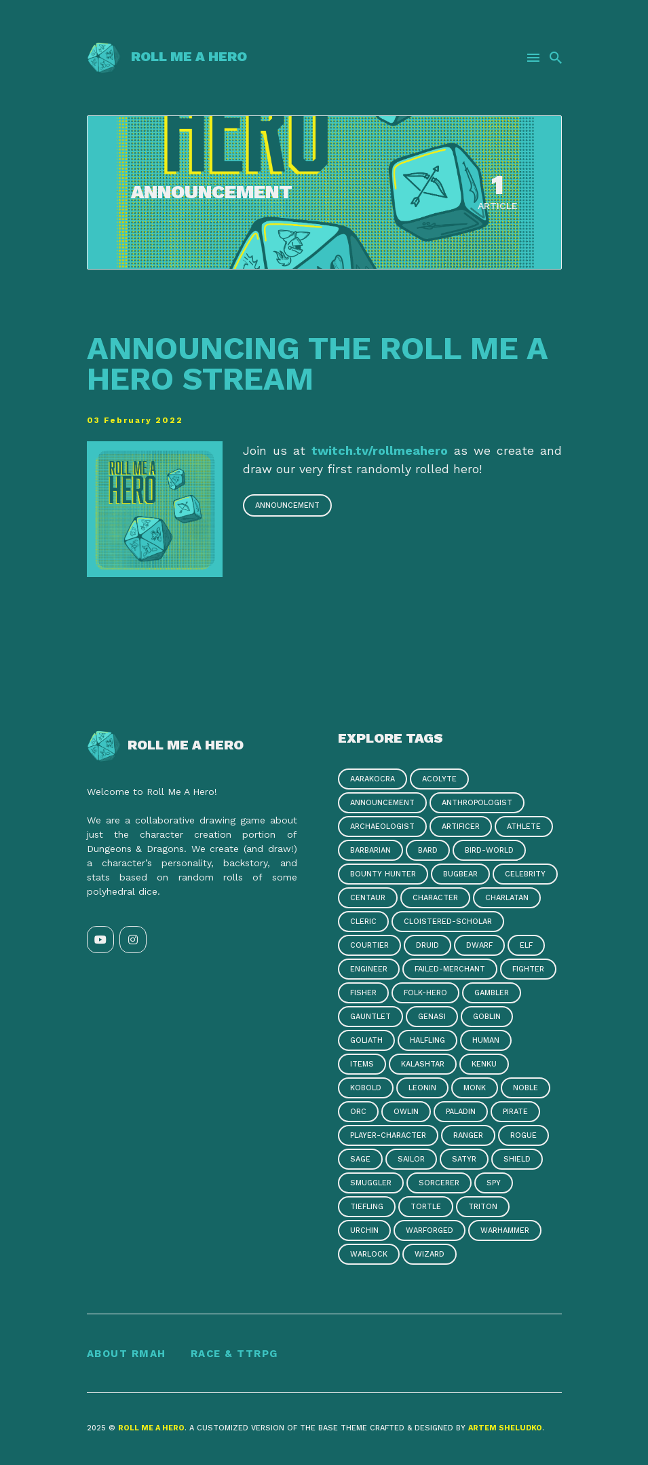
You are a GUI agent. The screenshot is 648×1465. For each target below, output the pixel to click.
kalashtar (422, 1065)
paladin (461, 1113)
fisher (363, 994)
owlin (406, 1113)
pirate (515, 1113)
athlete (524, 827)
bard (428, 851)
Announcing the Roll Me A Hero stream (310, 364)
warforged (429, 1231)
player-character (388, 1136)
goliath (366, 1041)
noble (525, 1089)
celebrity (525, 875)
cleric (363, 923)
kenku (484, 1065)
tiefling (366, 1208)
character (435, 899)
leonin (422, 1089)
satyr (464, 1160)
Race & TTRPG (234, 1356)
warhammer (504, 1231)
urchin (364, 1231)
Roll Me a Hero (167, 56)
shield (517, 1160)
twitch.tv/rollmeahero (379, 452)
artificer (461, 827)
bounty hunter (383, 875)
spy (494, 1184)
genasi (432, 1018)
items (362, 1065)
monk (474, 1089)
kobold (365, 1089)
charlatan (507, 899)
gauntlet (370, 1018)
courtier (369, 946)
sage (360, 1160)
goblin (487, 1018)
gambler (491, 994)
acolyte (439, 780)
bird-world (489, 851)
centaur (367, 899)
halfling (427, 1041)
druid (427, 946)
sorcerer (439, 1184)
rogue (523, 1136)
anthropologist (477, 804)
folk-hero (425, 994)
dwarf (479, 946)
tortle (426, 1208)
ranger (468, 1136)
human (485, 1041)
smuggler (371, 1184)
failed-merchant (450, 970)
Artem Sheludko (505, 1429)
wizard (429, 1255)
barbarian (370, 851)
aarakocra (372, 780)
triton (482, 1208)
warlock (368, 1255)
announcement (287, 506)
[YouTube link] (100, 940)
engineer (368, 970)
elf (526, 946)
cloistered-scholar (448, 923)
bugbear (460, 875)
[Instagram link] (133, 940)
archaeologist (382, 827)
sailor (411, 1160)
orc (358, 1113)
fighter (528, 970)
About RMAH (126, 1356)
